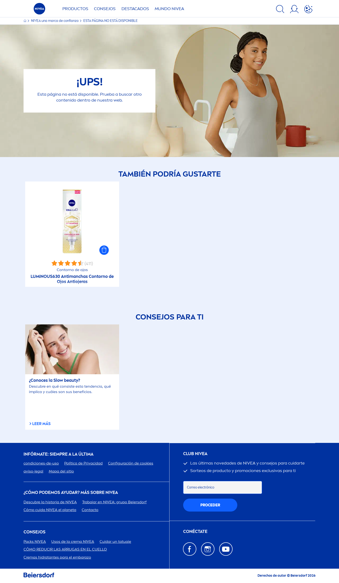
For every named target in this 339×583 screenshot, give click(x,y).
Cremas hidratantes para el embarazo (57, 557)
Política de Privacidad (83, 463)
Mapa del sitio (61, 471)
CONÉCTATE (195, 531)
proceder (210, 505)
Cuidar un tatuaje (115, 541)
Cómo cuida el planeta (50, 510)
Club (195, 453)
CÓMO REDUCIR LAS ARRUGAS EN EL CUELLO (65, 549)
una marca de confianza (55, 21)
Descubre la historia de (50, 502)
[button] (104, 250)
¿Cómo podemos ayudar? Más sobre (71, 492)
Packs (35, 541)
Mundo (169, 8)
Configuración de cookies (130, 463)
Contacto (90, 510)
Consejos (105, 8)
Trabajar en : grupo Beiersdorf (114, 502)
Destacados (135, 8)
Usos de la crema (72, 541)
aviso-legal (33, 471)
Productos (75, 8)
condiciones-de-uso (41, 463)
